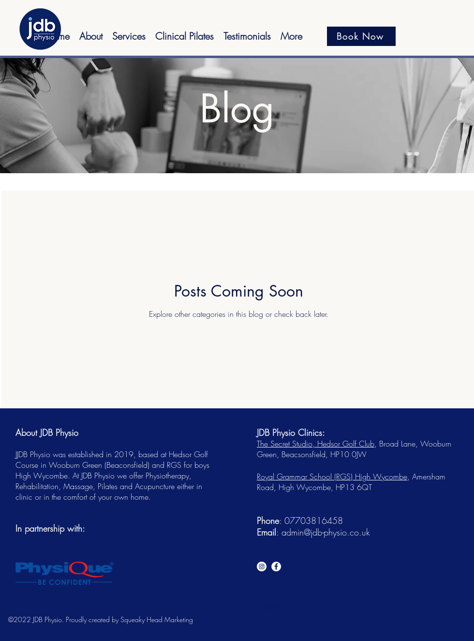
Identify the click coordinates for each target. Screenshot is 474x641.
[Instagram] (262, 566)
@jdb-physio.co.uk (337, 532)
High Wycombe (381, 476)
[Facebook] (276, 566)
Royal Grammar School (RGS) (306, 476)
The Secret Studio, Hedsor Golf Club (315, 443)
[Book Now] (361, 36)
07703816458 (313, 520)
